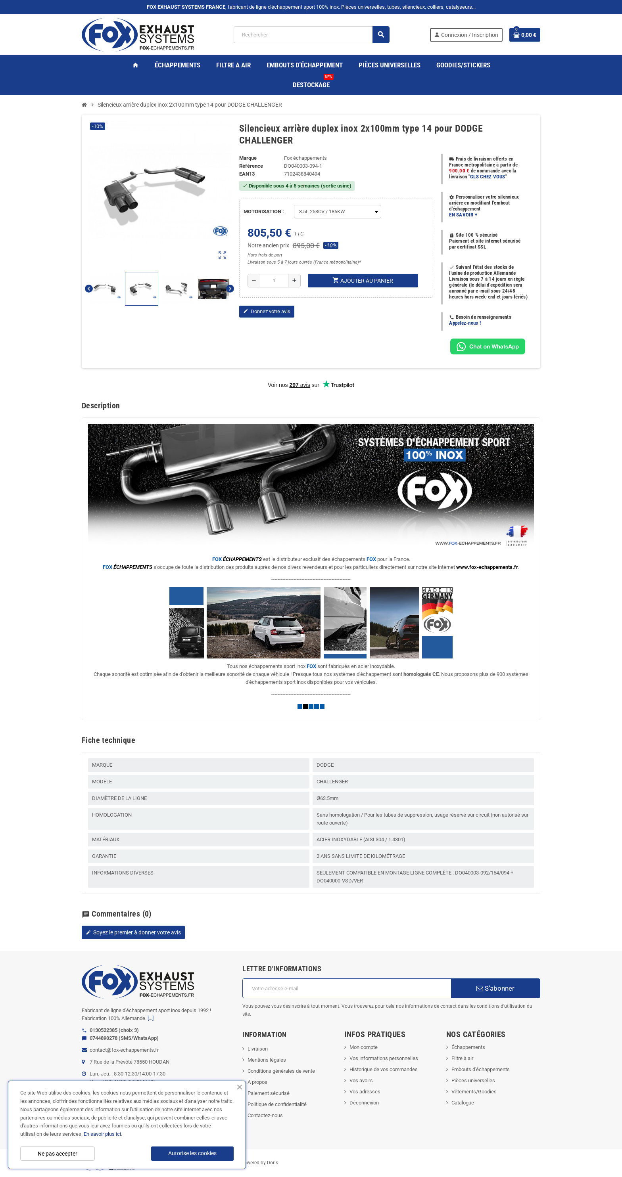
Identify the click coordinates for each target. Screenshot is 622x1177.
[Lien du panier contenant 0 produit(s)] (524, 35)
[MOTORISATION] (337, 211)
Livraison (258, 1049)
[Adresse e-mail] (346, 988)
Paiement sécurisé (269, 1093)
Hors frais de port (265, 255)
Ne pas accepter (57, 1153)
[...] (151, 1018)
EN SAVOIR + (463, 215)
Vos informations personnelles (383, 1058)
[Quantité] (274, 280)
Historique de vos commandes (383, 1069)
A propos (257, 1082)
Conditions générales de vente (281, 1071)
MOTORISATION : (264, 211)
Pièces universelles (473, 1080)
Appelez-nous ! (465, 323)
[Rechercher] (311, 34)
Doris (272, 1163)
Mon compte (363, 1047)
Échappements (468, 1047)
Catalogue (462, 1103)
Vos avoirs (361, 1080)
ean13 (247, 174)
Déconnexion (364, 1103)
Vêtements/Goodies (474, 1092)
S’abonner (495, 988)
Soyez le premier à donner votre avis (133, 932)
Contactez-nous (265, 1115)
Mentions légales (267, 1060)
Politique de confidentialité (277, 1104)
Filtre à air (462, 1058)
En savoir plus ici (102, 1134)
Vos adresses (364, 1092)
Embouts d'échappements (480, 1069)
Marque (248, 158)
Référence (251, 166)
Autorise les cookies (192, 1153)
